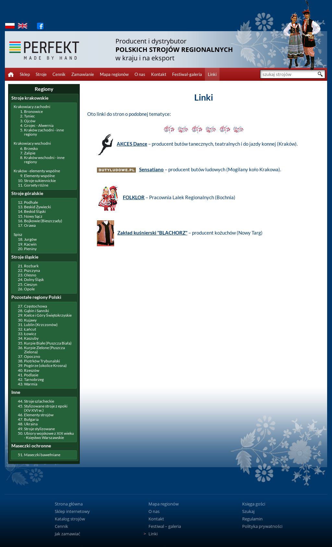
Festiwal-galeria (187, 74)
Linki (212, 74)
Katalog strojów (70, 519)
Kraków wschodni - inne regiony (44, 159)
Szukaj (248, 511)
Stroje (41, 74)
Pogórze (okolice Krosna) (45, 365)
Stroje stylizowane (39, 428)
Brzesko (31, 148)
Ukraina (31, 423)
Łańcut (30, 329)
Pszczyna (32, 270)
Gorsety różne (36, 185)
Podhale (31, 202)
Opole (29, 288)
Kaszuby (31, 338)
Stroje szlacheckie (39, 401)
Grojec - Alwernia (38, 125)
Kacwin (30, 244)
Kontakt (158, 74)
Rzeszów (31, 370)
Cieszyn (30, 284)
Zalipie (29, 153)
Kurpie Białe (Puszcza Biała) (48, 343)
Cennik (59, 74)
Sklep (25, 74)
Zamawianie (82, 74)
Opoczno (32, 356)
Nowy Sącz (33, 216)
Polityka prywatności (262, 526)
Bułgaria (31, 419)
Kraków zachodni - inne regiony (44, 132)
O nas (140, 74)
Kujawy (30, 320)
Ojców (29, 120)
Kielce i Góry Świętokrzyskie (48, 315)
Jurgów (30, 239)
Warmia (30, 384)
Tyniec (29, 116)
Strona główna (69, 504)
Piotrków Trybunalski (42, 361)
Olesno (30, 275)
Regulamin (252, 519)
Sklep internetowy (72, 511)
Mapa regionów (114, 74)
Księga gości (253, 504)
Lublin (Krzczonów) (41, 324)
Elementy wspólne (39, 175)
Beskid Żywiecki (37, 206)
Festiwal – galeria (164, 526)
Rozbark (31, 265)
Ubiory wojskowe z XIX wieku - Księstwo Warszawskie (49, 435)
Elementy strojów (38, 414)
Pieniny (30, 248)
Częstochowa (35, 306)
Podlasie (31, 374)
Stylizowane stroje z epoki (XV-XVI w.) (45, 408)
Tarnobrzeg (34, 379)
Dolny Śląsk (34, 279)
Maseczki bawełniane (42, 454)
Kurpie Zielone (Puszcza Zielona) (44, 349)
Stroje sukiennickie (40, 180)
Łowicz (30, 333)
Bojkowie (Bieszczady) (43, 220)
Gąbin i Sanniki (36, 310)
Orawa (30, 225)
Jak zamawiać (67, 534)
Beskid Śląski (35, 211)
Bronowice (33, 111)
